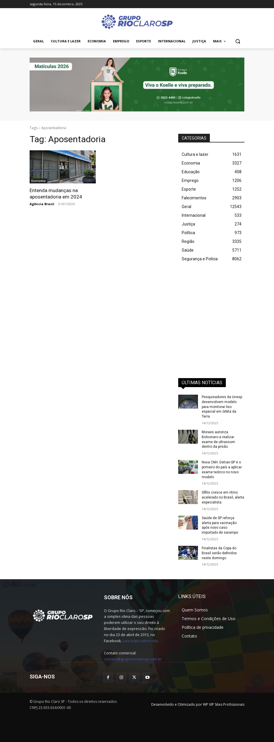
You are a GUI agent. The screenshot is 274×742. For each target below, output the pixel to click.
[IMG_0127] (137, 83)
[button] (237, 41)
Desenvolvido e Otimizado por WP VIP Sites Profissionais (197, 704)
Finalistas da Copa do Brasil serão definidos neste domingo (219, 553)
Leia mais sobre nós (140, 640)
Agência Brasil (42, 204)
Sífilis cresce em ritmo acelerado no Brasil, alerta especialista (223, 497)
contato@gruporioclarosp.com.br (133, 659)
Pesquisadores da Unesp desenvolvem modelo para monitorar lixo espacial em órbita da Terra (222, 406)
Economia (38, 181)
